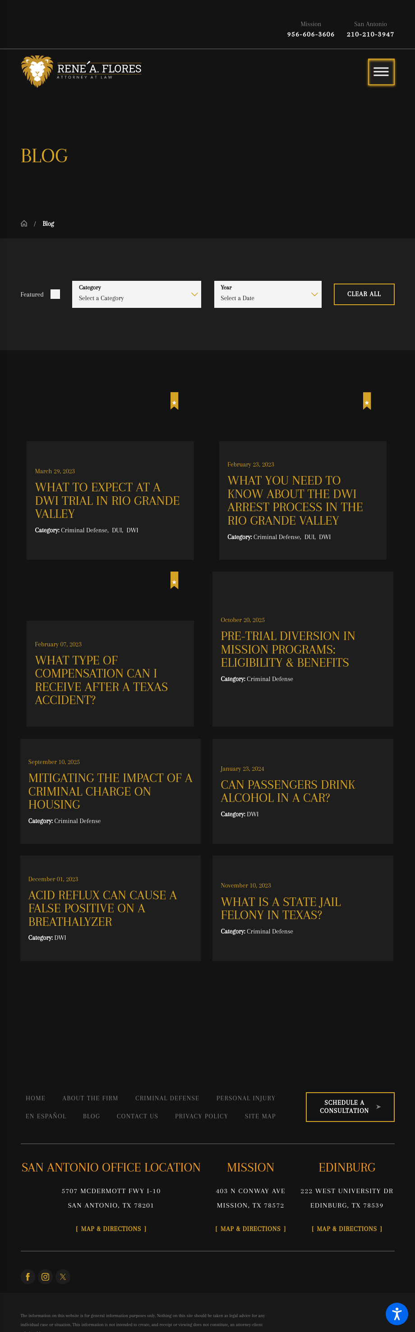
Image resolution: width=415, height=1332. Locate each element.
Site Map (260, 1116)
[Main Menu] (381, 72)
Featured (32, 294)
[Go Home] (27, 223)
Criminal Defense (167, 1098)
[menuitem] (35, 1098)
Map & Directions (111, 1228)
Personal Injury (246, 1098)
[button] (397, 1314)
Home (36, 1098)
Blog (91, 1116)
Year (226, 287)
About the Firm (91, 1098)
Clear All (364, 294)
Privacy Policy (201, 1116)
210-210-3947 (371, 34)
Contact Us (137, 1116)
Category (90, 287)
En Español (46, 1116)
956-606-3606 (311, 34)
